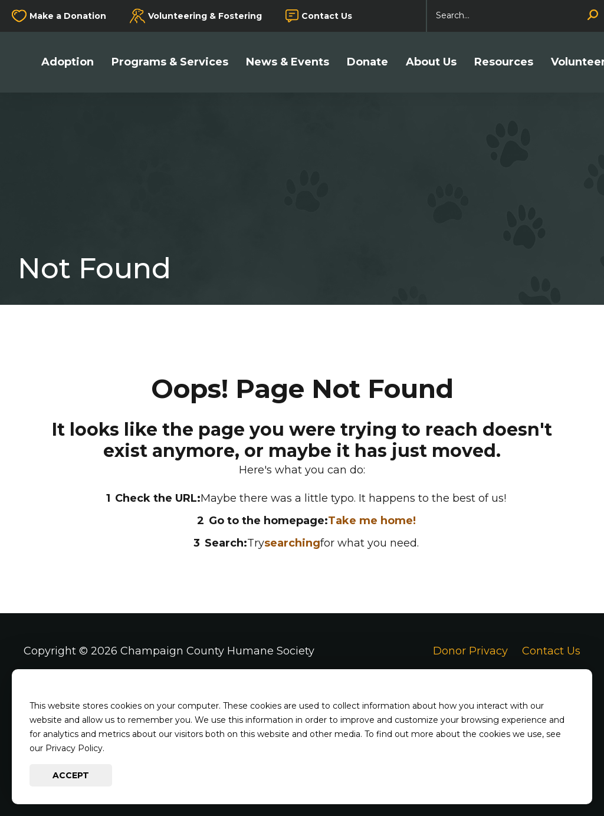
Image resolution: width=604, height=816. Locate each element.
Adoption (67, 62)
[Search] (515, 16)
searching (292, 543)
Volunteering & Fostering (205, 16)
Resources (503, 62)
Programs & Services (169, 62)
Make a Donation (67, 16)
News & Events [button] (287, 62)
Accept (70, 775)
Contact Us (326, 16)
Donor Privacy (470, 650)
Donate (367, 62)
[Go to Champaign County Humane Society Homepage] (23, 62)
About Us (431, 62)
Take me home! (372, 520)
